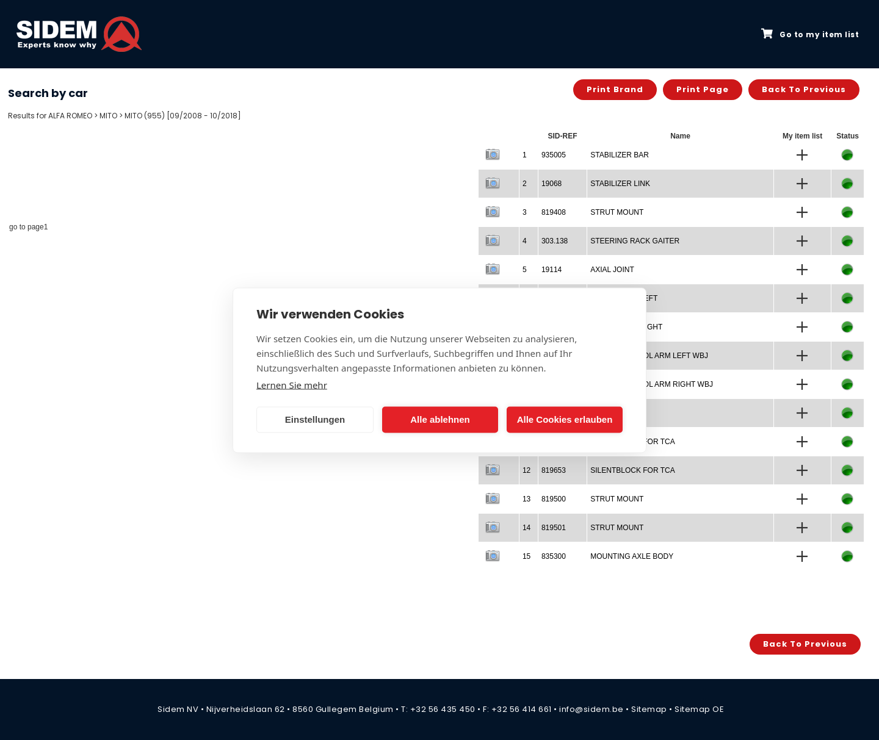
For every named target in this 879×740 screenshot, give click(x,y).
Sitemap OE (699, 709)
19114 (551, 269)
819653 (553, 470)
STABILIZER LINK (620, 183)
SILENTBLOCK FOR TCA (632, 470)
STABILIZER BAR (619, 155)
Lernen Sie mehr (291, 384)
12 (526, 470)
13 (526, 499)
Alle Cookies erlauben (565, 419)
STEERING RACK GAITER (634, 241)
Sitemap (649, 709)
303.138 (554, 241)
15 (526, 556)
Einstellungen (315, 419)
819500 (553, 499)
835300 (553, 556)
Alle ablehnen (440, 419)
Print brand (615, 89)
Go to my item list (810, 34)
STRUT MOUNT (616, 212)
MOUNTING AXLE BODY (631, 556)
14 (526, 527)
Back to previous (804, 89)
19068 (551, 183)
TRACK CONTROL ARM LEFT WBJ (649, 355)
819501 (553, 527)
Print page (702, 89)
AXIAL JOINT (612, 269)
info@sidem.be (591, 709)
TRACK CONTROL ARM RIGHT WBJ (651, 384)
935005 (553, 155)
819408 (553, 212)
